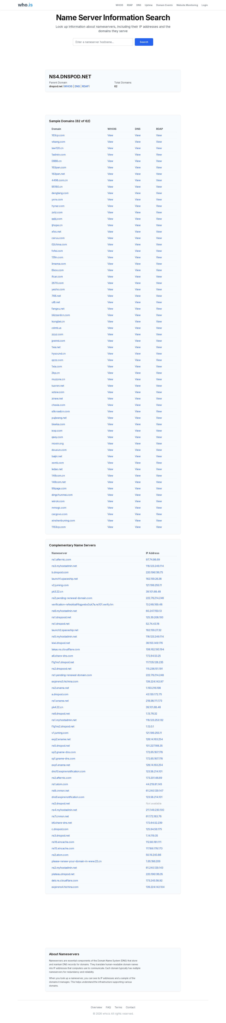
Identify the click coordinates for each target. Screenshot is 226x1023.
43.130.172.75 (154, 694)
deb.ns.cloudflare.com (65, 880)
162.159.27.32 (153, 630)
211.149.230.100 (155, 809)
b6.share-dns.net (62, 822)
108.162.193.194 (155, 649)
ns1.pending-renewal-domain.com (72, 675)
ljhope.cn (57, 225)
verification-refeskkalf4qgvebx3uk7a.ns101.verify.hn (82, 604)
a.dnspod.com (60, 694)
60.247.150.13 (154, 610)
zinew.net (57, 398)
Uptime (149, 5)
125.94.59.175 (154, 829)
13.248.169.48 (154, 604)
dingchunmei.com (62, 494)
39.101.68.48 (153, 591)
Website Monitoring (187, 5)
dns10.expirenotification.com (68, 771)
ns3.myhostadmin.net (64, 565)
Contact (130, 1007)
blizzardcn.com (61, 315)
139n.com (57, 257)
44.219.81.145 (154, 784)
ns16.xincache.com (63, 842)
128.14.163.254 (154, 739)
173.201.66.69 (154, 777)
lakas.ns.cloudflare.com (66, 649)
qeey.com (57, 437)
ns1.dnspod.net (60, 623)
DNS (138, 5)
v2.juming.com (60, 585)
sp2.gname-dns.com (64, 752)
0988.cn (57, 161)
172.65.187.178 (154, 752)
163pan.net (58, 173)
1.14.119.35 (152, 835)
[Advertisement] (113, 59)
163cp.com (58, 135)
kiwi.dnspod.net (61, 643)
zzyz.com (57, 334)
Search (144, 42)
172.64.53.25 (153, 655)
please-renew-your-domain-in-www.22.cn (77, 861)
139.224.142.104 (155, 886)
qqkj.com (57, 218)
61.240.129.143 (154, 867)
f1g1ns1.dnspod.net (63, 662)
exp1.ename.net (61, 765)
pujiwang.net (59, 417)
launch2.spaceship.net (65, 630)
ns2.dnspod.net (61, 803)
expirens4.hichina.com (65, 886)
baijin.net (57, 456)
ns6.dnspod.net (61, 713)
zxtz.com (57, 212)
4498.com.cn (60, 180)
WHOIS (119, 5)
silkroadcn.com (61, 411)
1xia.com (57, 366)
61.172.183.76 (153, 816)
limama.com (59, 263)
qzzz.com (57, 360)
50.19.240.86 (153, 854)
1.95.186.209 (153, 861)
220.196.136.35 (154, 874)
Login (205, 5)
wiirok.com (58, 501)
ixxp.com (57, 430)
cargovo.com (59, 514)
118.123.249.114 (155, 565)
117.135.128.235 (154, 662)
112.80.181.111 (153, 842)
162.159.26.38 (154, 578)
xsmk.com (58, 462)
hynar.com (58, 205)
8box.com (58, 270)
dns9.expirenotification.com (68, 797)
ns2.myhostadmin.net (64, 867)
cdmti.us (56, 327)
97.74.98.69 (153, 559)
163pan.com (59, 167)
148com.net (59, 482)
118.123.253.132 (154, 720)
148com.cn (58, 475)
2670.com (58, 283)
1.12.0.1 (150, 726)
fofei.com (57, 250)
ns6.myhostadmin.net (64, 610)
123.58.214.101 (154, 771)
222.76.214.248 (155, 598)
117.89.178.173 (154, 848)
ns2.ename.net (60, 687)
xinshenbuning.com (63, 520)
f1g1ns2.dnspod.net (63, 726)
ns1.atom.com (60, 784)
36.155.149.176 (154, 643)
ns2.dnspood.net (61, 668)
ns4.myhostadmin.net (64, 809)
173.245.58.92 (154, 880)
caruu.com (58, 238)
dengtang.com (60, 193)
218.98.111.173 (154, 700)
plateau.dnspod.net (63, 874)
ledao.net (57, 469)
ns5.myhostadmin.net (64, 636)
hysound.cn (59, 353)
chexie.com (58, 405)
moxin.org (58, 443)
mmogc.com (59, 507)
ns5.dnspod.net (61, 745)
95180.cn (57, 186)
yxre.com (57, 199)
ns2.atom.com (60, 854)
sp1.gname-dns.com (63, 758)
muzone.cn (58, 379)
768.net (56, 295)
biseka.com (58, 424)
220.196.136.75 (154, 572)
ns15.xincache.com (63, 848)
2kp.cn (56, 372)
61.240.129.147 (154, 790)
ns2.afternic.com (61, 777)
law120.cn (57, 148)
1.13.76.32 (151, 713)
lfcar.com (57, 276)
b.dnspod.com (60, 572)
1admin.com (59, 154)
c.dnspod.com (60, 829)
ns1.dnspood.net (61, 617)
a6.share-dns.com (62, 655)
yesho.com (58, 289)
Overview (96, 1007)
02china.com (59, 244)
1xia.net (56, 347)
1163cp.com (59, 526)
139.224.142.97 (155, 681)
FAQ (108, 1007)
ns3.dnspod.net (61, 835)
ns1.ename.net (60, 700)
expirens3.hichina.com (65, 681)
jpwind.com (58, 340)
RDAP (130, 5)
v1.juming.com (60, 732)
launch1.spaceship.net (65, 578)
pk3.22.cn (57, 591)
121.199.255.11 (154, 585)
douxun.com (59, 449)
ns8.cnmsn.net (60, 790)
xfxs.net (56, 231)
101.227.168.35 (154, 745)
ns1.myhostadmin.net (64, 720)
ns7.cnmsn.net (60, 816)
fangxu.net (58, 308)
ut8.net (56, 302)
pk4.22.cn (57, 707)
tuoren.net (58, 385)
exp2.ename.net (61, 739)
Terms (118, 1007)
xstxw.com (58, 392)
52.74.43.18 (152, 623)
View (110, 135)
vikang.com (58, 141)
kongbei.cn (58, 321)
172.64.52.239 (154, 822)
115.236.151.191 (154, 668)
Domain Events (164, 5)
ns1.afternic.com (61, 559)
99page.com (59, 488)
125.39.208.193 (154, 617)
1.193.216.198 (153, 687)
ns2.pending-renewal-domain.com (72, 598)
